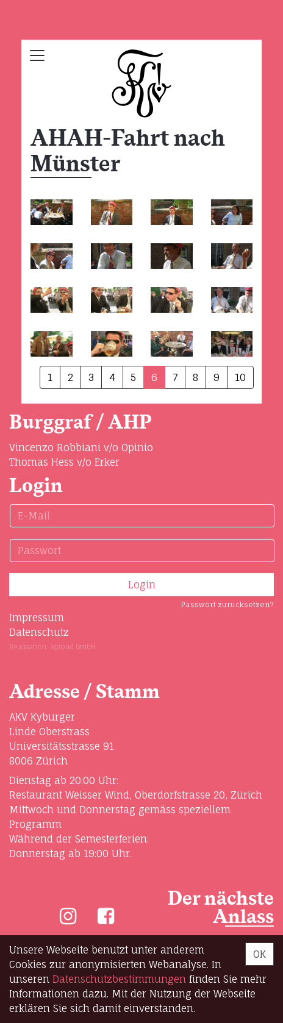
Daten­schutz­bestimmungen (119, 979)
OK (259, 954)
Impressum (36, 617)
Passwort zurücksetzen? (227, 604)
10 (240, 377)
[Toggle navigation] (37, 55)
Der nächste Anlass (221, 908)
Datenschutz (39, 632)
